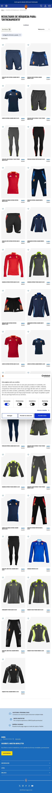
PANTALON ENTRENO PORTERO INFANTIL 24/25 (35, 528)
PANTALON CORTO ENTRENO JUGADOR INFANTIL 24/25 (34, 78)
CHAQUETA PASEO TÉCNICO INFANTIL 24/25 (35, 650)
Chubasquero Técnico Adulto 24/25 (9, 609)
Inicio (2, 10)
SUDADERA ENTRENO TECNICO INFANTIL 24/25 (11, 487)
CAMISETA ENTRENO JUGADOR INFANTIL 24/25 (36, 364)
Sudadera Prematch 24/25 (32, 568)
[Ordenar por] (44, 29)
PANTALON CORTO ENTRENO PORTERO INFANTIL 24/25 (9, 323)
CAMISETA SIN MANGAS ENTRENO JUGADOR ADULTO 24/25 (10, 528)
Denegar (9, 415)
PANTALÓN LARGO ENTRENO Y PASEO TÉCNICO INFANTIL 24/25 (36, 487)
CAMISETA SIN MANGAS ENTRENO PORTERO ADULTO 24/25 (10, 200)
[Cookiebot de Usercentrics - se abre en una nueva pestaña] (43, 376)
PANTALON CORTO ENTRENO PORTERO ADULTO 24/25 (10, 241)
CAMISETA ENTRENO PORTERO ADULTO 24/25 (10, 364)
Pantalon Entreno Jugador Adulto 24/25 (10, 446)
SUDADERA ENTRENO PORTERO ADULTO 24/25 (10, 282)
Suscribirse (7, 753)
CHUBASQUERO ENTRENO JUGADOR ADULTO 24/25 (35, 323)
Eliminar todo (4, 38)
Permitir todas (42, 415)
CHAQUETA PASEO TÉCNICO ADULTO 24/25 (35, 609)
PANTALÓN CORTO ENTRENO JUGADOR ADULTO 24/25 (10, 78)
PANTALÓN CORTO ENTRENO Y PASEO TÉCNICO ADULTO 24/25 (36, 119)
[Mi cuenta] (45, 6)
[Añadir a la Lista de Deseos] (3, 45)
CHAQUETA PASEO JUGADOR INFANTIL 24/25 (10, 691)
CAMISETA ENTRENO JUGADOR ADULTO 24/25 (10, 118)
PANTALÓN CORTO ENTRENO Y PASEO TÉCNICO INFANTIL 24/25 (36, 446)
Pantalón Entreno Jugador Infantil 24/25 (35, 200)
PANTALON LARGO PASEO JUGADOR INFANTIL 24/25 (10, 651)
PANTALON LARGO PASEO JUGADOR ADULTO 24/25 (10, 569)
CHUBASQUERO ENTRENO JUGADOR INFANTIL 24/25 (35, 241)
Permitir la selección (26, 415)
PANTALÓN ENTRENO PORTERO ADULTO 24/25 (36, 159)
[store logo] (26, 6)
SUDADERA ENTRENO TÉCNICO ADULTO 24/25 (35, 282)
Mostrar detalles (42, 410)
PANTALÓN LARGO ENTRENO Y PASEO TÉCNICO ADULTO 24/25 (11, 159)
